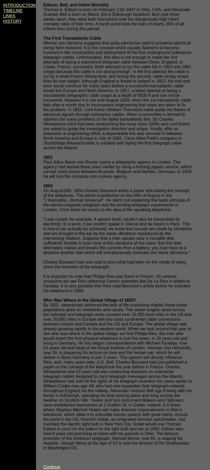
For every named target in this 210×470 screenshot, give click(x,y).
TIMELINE (13, 10)
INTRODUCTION (19, 5)
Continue (51, 467)
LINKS (9, 16)
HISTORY (12, 21)
